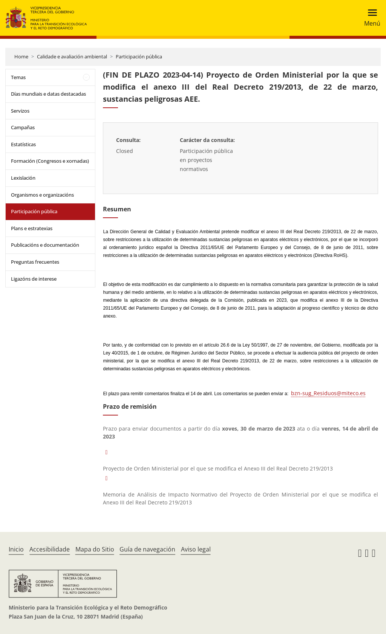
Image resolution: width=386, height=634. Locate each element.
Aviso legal (196, 549)
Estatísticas (23, 144)
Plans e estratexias (31, 228)
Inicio (16, 549)
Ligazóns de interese (34, 278)
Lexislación (23, 177)
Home (21, 56)
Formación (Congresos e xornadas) (50, 160)
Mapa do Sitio (94, 549)
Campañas (23, 127)
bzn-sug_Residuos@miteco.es (328, 393)
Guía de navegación (147, 549)
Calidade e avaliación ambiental (72, 56)
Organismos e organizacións (42, 194)
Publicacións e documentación (45, 244)
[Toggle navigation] (370, 18)
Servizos (20, 110)
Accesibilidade (49, 549)
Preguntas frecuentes (35, 261)
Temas (18, 77)
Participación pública (139, 56)
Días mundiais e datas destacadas (48, 93)
